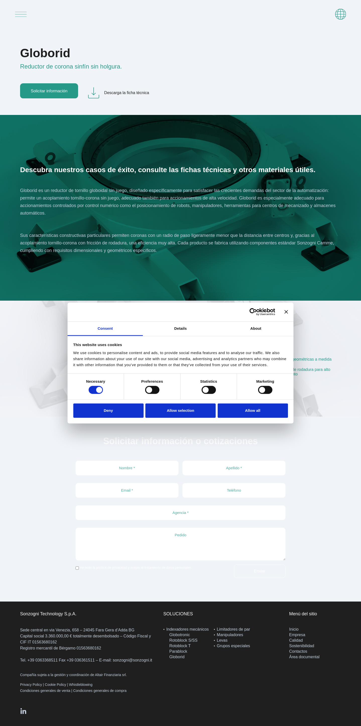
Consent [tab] (105, 328)
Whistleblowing (80, 685)
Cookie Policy (55, 685)
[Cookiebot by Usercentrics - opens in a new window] (253, 312)
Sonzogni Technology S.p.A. (48, 613)
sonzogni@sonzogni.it (132, 660)
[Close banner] (286, 312)
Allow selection (180, 410)
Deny (108, 410)
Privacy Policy (31, 685)
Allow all (252, 410)
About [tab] (255, 328)
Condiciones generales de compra (99, 691)
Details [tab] (180, 328)
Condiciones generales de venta (45, 691)
